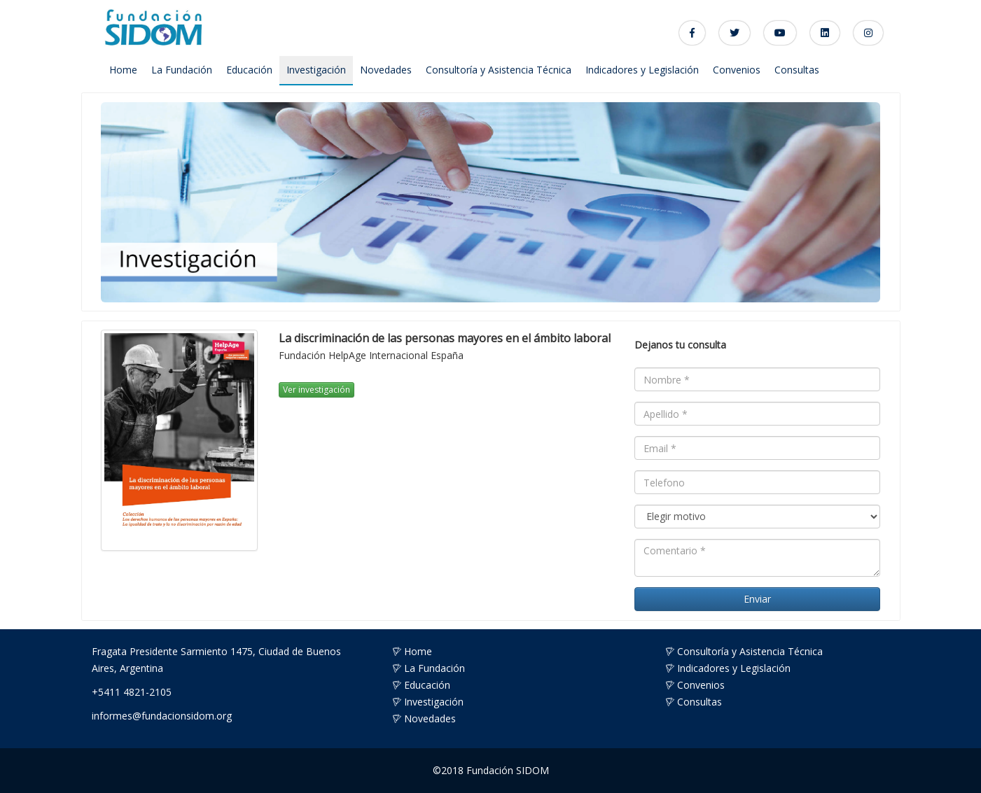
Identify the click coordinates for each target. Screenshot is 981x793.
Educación (249, 69)
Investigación (316, 69)
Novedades (386, 69)
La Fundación (181, 69)
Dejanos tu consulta (680, 344)
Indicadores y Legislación (642, 69)
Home (123, 69)
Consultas (796, 69)
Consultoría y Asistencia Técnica (498, 69)
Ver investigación (316, 389)
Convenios (736, 69)
